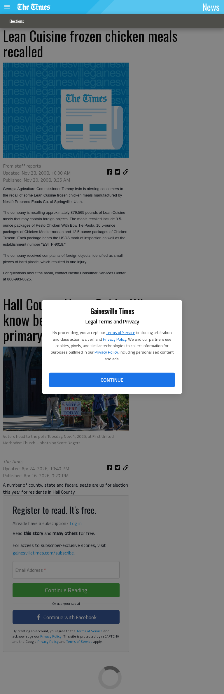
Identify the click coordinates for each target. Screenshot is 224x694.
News (211, 6)
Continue (112, 379)
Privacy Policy (114, 339)
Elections (16, 21)
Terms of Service (120, 332)
